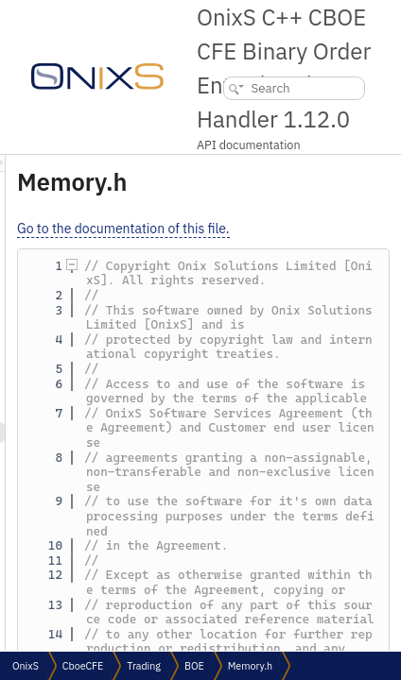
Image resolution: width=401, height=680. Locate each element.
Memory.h (250, 665)
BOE (194, 665)
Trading (144, 665)
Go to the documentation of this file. (276, 228)
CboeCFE (82, 665)
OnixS (25, 665)
